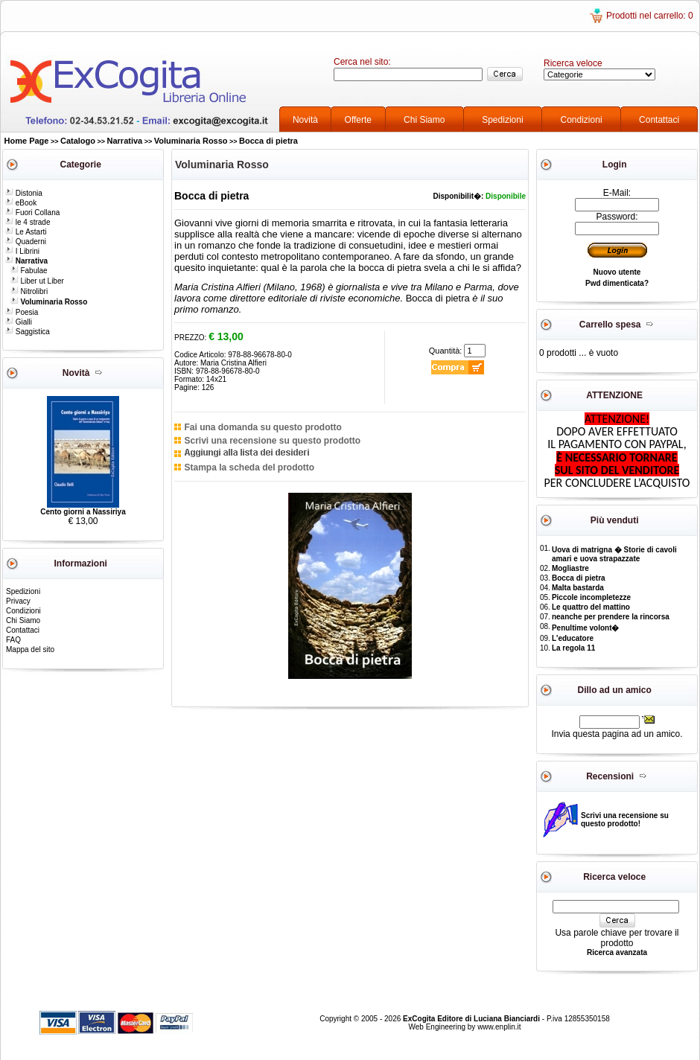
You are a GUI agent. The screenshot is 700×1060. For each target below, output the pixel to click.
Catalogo (77, 140)
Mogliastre (570, 568)
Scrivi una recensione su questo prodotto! (625, 819)
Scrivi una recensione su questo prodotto (272, 440)
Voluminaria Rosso (191, 140)
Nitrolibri (29, 291)
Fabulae (29, 270)
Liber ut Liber (37, 281)
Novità (305, 120)
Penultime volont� (586, 628)
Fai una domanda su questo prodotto (262, 427)
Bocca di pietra (268, 140)
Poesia (21, 312)
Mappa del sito (30, 649)
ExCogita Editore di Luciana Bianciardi (472, 1019)
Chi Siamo (424, 120)
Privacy (18, 601)
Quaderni (25, 241)
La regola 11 (573, 648)
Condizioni (581, 120)
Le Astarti (25, 232)
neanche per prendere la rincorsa (610, 617)
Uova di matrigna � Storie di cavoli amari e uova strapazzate (614, 554)
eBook (20, 203)
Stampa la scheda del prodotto (249, 467)
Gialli (18, 322)
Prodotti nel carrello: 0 (649, 15)
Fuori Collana (32, 212)
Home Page (26, 140)
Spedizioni (502, 120)
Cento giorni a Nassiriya (82, 512)
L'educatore (573, 638)
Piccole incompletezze (591, 597)
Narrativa (125, 140)
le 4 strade (27, 222)
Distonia (23, 193)
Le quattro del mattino (591, 607)
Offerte (358, 120)
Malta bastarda (578, 588)
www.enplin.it (499, 1027)
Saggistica (27, 332)
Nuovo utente (617, 272)
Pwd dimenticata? (617, 283)
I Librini (22, 251)
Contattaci (659, 120)
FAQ (13, 640)
